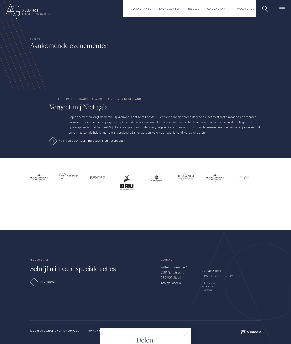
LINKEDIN (207, 290)
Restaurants (141, 8)
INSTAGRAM (208, 283)
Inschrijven (44, 282)
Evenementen (169, 8)
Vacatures (245, 8)
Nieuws (194, 8)
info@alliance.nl (171, 283)
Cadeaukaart (218, 8)
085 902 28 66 (171, 277)
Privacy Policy (98, 330)
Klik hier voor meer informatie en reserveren (88, 141)
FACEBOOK (208, 286)
